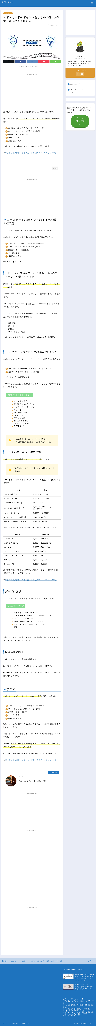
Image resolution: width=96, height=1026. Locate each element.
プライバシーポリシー (11, 1023)
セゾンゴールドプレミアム (78, 91)
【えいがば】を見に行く (80, 121)
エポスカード (8, 13)
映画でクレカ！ (8, 2)
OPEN (55, 168)
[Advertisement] (32, 91)
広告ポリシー (26, 1023)
